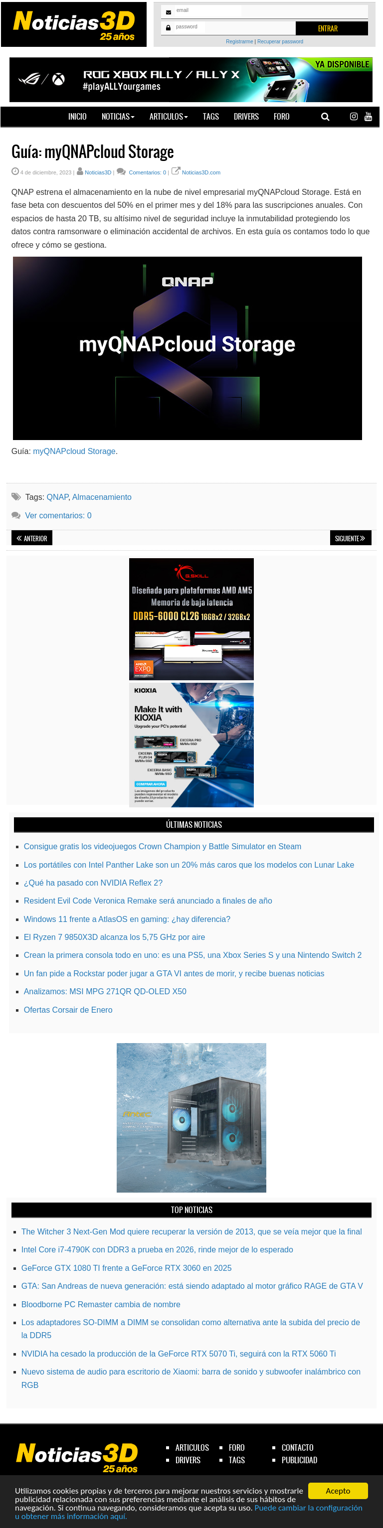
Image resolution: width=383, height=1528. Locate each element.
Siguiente (350, 538)
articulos (192, 1447)
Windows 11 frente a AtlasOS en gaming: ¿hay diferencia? (127, 919)
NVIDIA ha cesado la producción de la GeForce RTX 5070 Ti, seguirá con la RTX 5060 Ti (178, 1354)
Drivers (246, 116)
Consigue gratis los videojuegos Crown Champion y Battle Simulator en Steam (163, 846)
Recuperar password (280, 41)
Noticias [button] (118, 116)
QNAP (57, 497)
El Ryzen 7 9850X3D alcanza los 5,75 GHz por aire (114, 937)
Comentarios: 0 (146, 172)
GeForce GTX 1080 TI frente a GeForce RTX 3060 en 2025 (126, 1268)
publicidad (299, 1460)
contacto (298, 1447)
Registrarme (239, 41)
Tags (211, 116)
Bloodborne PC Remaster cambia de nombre (101, 1304)
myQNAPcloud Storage (74, 451)
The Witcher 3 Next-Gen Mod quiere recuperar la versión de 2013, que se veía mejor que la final (191, 1231)
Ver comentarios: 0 (58, 515)
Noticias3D (98, 172)
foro (237, 1447)
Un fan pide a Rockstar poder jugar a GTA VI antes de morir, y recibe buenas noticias (174, 973)
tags (237, 1460)
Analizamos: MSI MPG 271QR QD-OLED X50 (105, 991)
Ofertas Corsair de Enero (68, 1010)
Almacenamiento (102, 497)
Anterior (31, 538)
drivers (188, 1460)
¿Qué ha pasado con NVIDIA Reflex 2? (93, 883)
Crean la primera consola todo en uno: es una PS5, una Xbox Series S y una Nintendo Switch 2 (193, 955)
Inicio (81, 116)
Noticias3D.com (201, 172)
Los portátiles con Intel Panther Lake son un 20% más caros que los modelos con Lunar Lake (189, 865)
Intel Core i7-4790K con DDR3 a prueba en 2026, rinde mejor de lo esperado (157, 1249)
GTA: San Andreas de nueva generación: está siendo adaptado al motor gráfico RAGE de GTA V (192, 1286)
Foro (282, 116)
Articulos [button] (169, 116)
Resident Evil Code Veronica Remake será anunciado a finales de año (148, 901)
